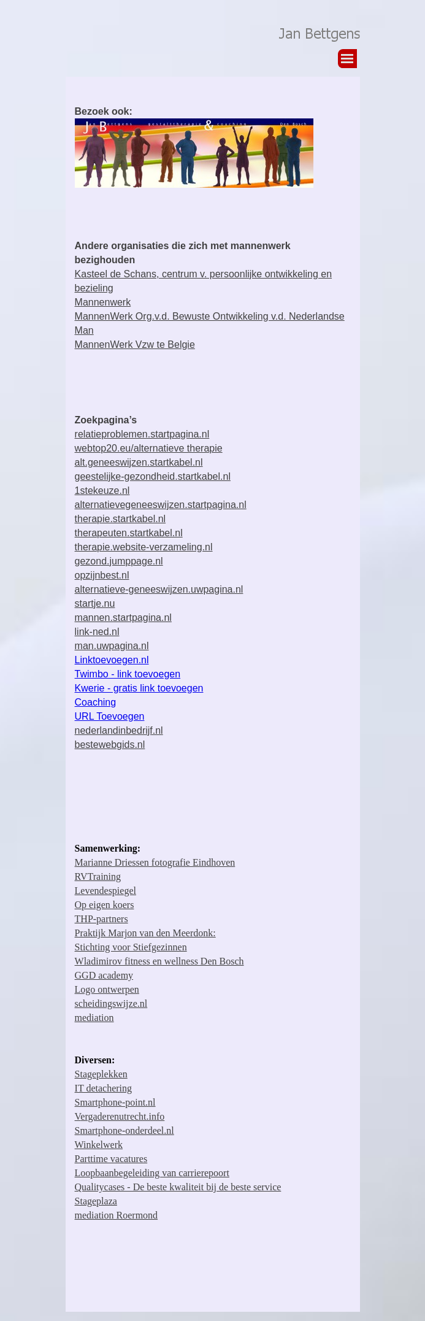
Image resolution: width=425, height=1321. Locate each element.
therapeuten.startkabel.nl (129, 533)
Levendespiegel (105, 890)
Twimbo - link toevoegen (128, 674)
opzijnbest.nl (102, 575)
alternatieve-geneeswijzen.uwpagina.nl (159, 589)
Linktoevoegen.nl (112, 660)
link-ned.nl (97, 631)
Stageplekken (101, 1074)
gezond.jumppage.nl (119, 561)
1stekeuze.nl (102, 490)
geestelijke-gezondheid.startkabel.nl (153, 476)
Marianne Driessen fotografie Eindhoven (155, 862)
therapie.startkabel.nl (120, 519)
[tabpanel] (213, 147)
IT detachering (103, 1088)
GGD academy (104, 975)
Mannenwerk (103, 302)
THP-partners (101, 919)
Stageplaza (96, 1201)
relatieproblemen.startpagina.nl (142, 434)
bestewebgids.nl (110, 744)
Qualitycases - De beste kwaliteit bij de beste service (178, 1187)
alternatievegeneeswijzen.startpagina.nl (161, 504)
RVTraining (98, 876)
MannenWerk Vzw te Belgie (135, 344)
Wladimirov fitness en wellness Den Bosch (159, 961)
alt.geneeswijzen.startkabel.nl (139, 462)
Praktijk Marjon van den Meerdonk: (145, 933)
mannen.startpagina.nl (123, 617)
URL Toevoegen (110, 716)
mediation (94, 1017)
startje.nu (95, 603)
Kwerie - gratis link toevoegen (139, 688)
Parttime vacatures (111, 1158)
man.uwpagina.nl (112, 646)
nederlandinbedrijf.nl (119, 730)
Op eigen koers (104, 904)
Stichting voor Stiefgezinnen (131, 947)
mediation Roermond (116, 1215)
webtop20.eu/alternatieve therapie (149, 448)
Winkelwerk (99, 1144)
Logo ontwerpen (107, 989)
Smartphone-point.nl (115, 1102)
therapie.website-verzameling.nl (144, 547)
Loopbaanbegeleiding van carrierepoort (152, 1173)
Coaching (96, 702)
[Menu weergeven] (347, 58)
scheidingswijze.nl (111, 1003)
